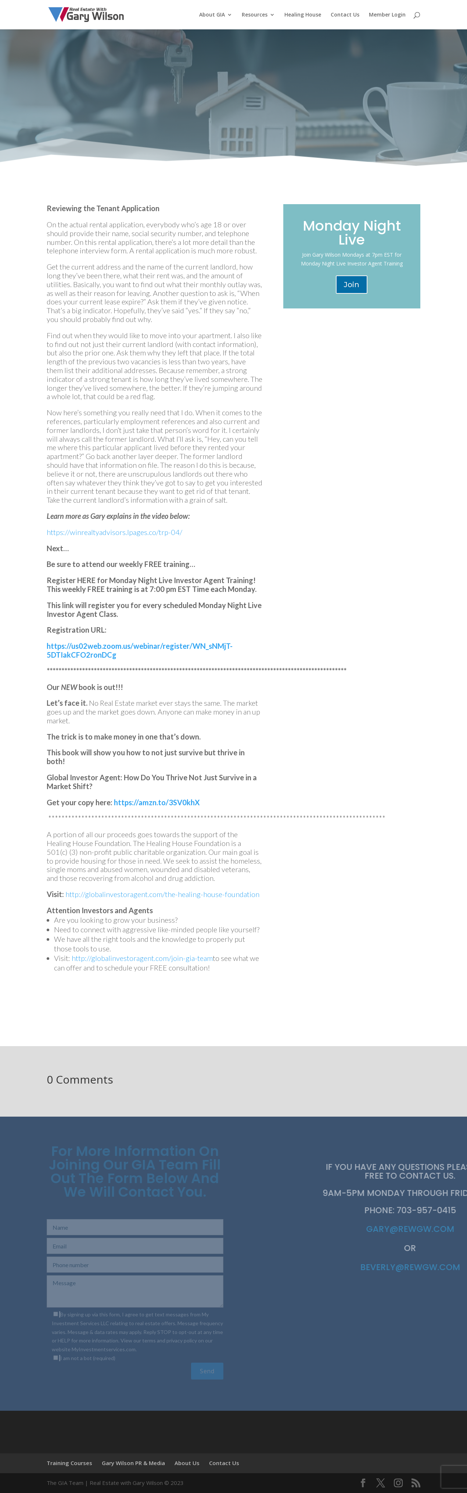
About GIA (212, 15)
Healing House (302, 15)
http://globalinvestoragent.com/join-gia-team (142, 958)
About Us (187, 1463)
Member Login (387, 15)
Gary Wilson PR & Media (133, 1463)
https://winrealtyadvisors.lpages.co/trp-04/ (114, 532)
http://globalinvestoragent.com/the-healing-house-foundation (162, 894)
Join (351, 284)
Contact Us (345, 15)
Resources (254, 15)
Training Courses (69, 1463)
